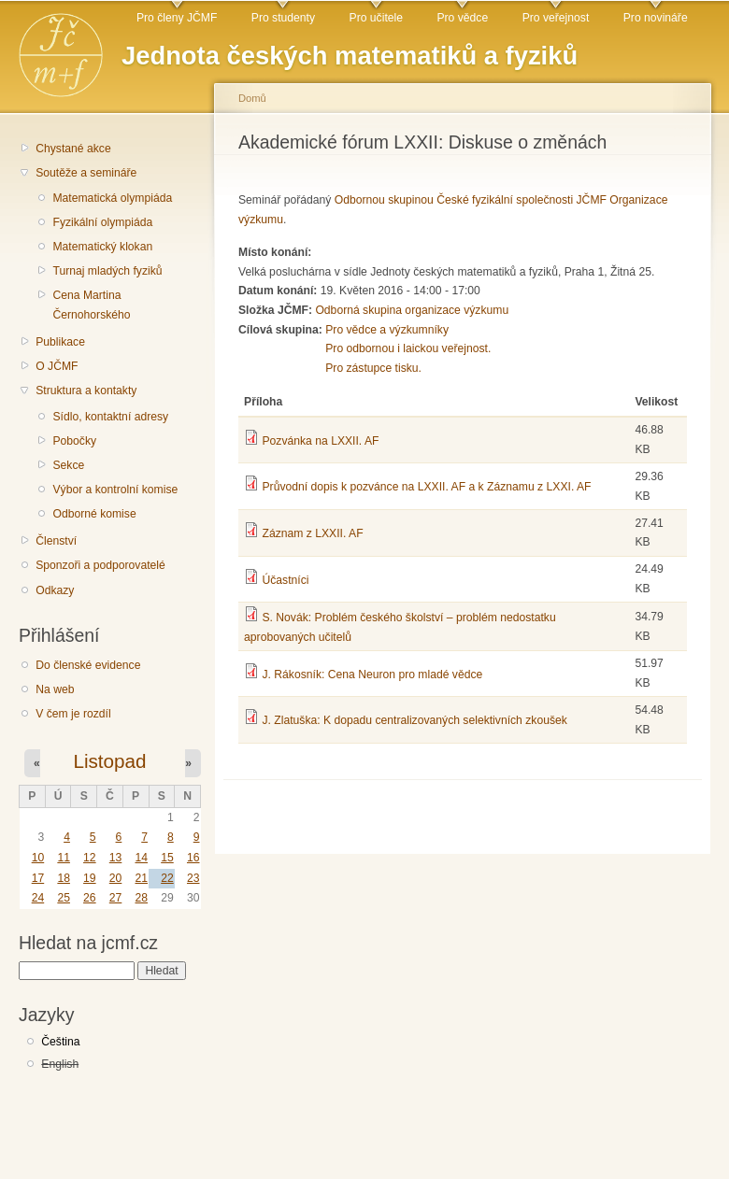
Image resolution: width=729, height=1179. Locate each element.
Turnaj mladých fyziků (107, 270)
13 (115, 857)
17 (38, 878)
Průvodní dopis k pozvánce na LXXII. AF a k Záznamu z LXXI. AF (426, 486)
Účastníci (285, 580)
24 (38, 897)
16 (193, 857)
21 (141, 878)
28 (141, 897)
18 (63, 878)
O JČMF (57, 366)
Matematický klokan (102, 246)
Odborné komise (94, 513)
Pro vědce (462, 17)
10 (38, 857)
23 (193, 878)
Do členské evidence (88, 665)
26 (89, 897)
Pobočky (74, 440)
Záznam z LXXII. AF (312, 533)
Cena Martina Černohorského (91, 305)
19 (89, 878)
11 (63, 857)
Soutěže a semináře (86, 172)
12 (89, 857)
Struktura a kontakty (86, 390)
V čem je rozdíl (73, 713)
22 (167, 878)
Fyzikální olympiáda (102, 222)
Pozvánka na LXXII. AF (320, 440)
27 (115, 897)
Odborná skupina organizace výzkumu (411, 310)
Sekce (68, 465)
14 (141, 857)
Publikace (60, 341)
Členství (56, 540)
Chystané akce (73, 148)
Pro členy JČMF (176, 17)
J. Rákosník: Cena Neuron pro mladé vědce (372, 674)
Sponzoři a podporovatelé (100, 565)
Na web (55, 689)
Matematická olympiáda (112, 198)
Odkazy (55, 590)
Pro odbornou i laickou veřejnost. (408, 348)
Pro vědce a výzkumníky (387, 329)
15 (167, 857)
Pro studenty (283, 17)
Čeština (60, 1041)
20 (115, 878)
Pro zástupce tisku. (373, 368)
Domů (252, 98)
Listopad (109, 761)
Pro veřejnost (556, 17)
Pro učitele (376, 17)
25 (63, 897)
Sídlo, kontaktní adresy (110, 416)
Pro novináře (655, 17)
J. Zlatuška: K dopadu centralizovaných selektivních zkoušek (414, 720)
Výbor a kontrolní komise (115, 489)
